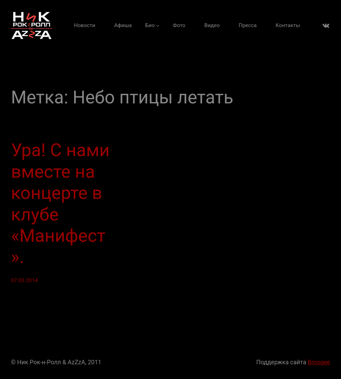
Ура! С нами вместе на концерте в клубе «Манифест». (60, 203)
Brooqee (319, 362)
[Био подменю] (152, 25)
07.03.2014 (24, 280)
